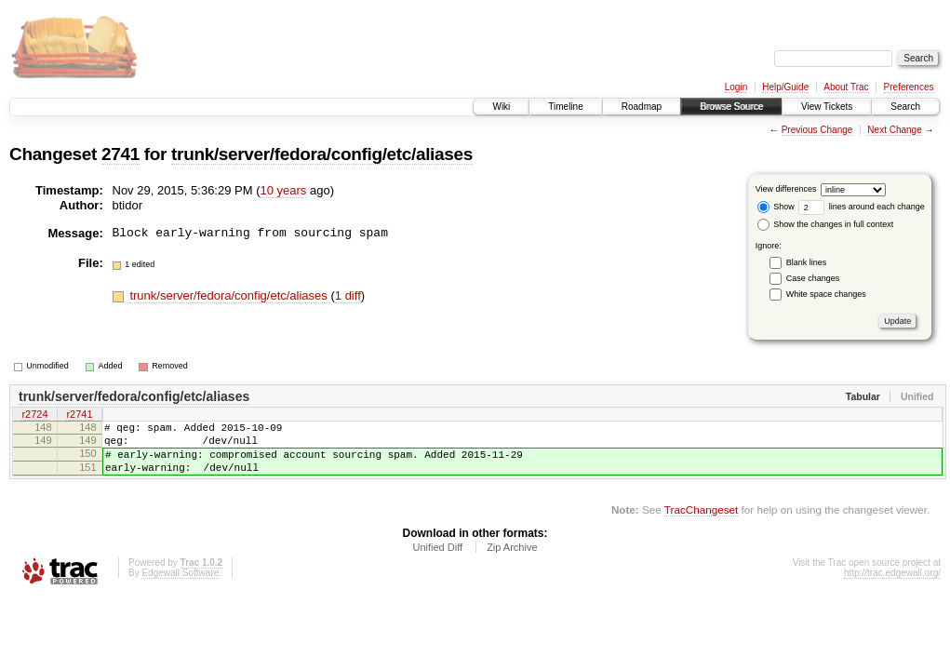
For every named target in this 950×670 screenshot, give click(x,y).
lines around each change (861, 206)
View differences (786, 189)
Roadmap (642, 106)
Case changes (813, 278)
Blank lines (806, 262)
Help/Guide (785, 87)
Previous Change (817, 130)
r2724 (34, 416)
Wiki (501, 106)
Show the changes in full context (825, 224)
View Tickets (826, 106)
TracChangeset (701, 523)
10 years (283, 190)
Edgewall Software (180, 587)
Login (736, 87)
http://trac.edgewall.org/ (892, 587)
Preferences (909, 87)
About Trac (845, 87)
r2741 (79, 416)
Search (905, 106)
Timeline (565, 106)
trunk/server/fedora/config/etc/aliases (322, 154)
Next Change (894, 130)
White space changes (826, 294)
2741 (120, 154)
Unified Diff (437, 561)
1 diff (348, 295)
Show (776, 206)
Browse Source (731, 106)
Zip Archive (512, 561)
